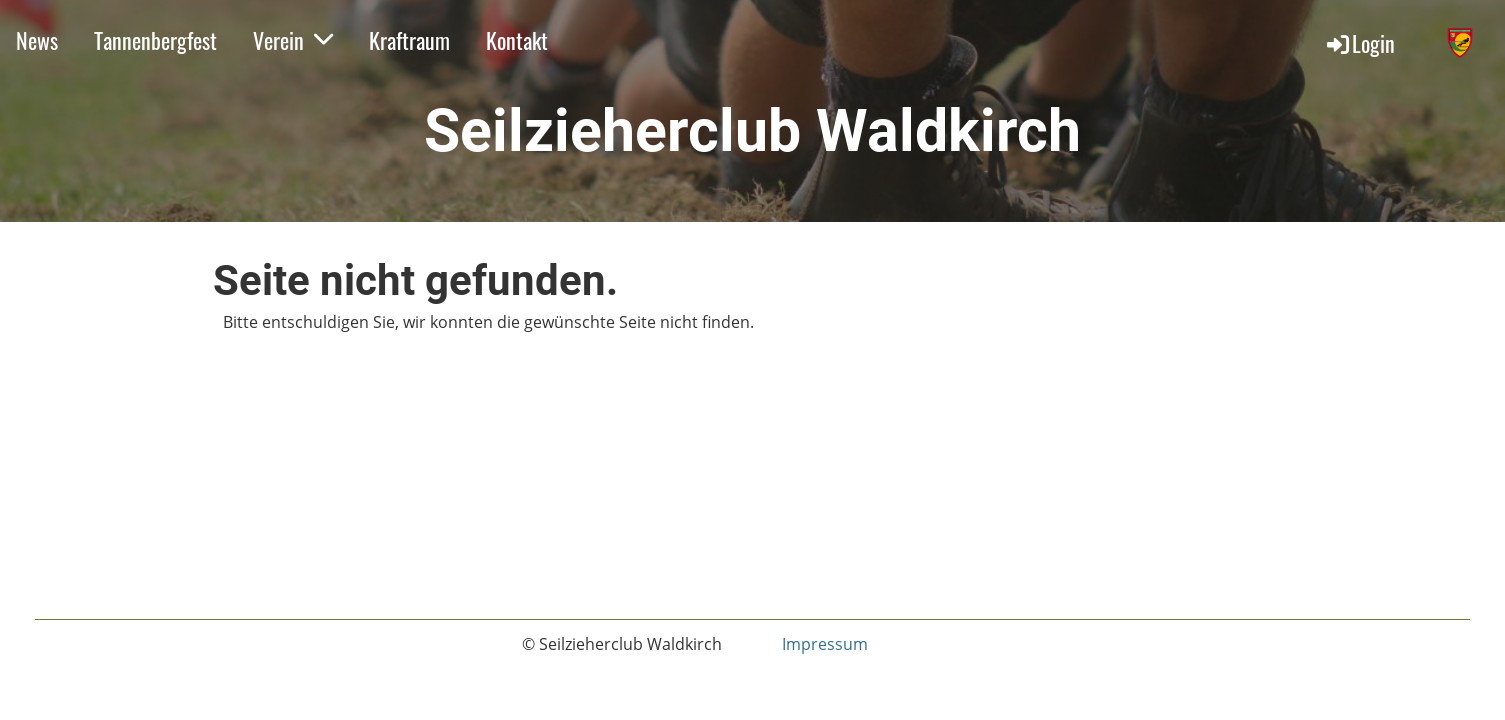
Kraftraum (409, 40)
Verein (293, 40)
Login (1359, 43)
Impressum (825, 644)
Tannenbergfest (155, 40)
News (37, 40)
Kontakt (517, 40)
